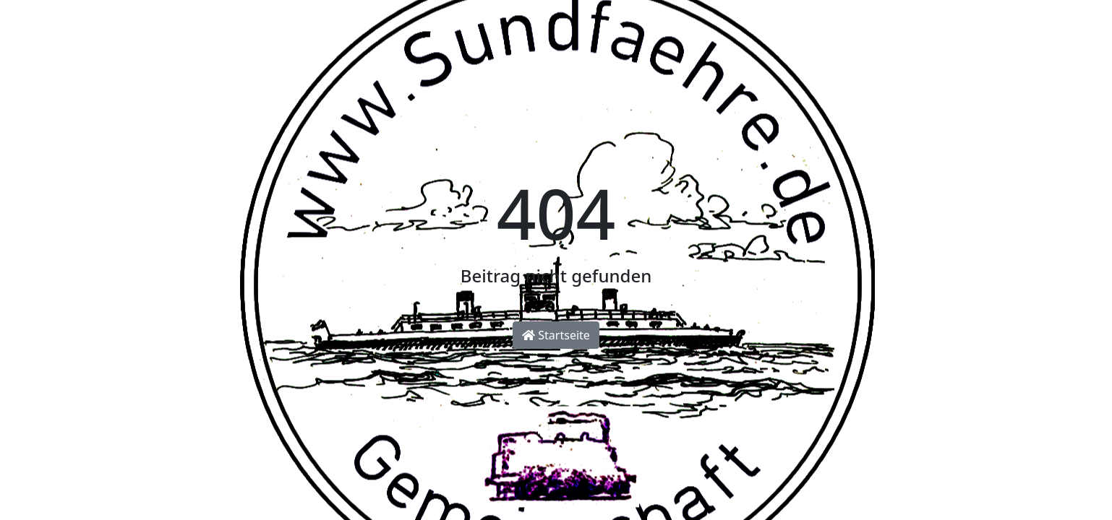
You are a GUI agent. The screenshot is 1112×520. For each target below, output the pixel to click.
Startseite (556, 335)
